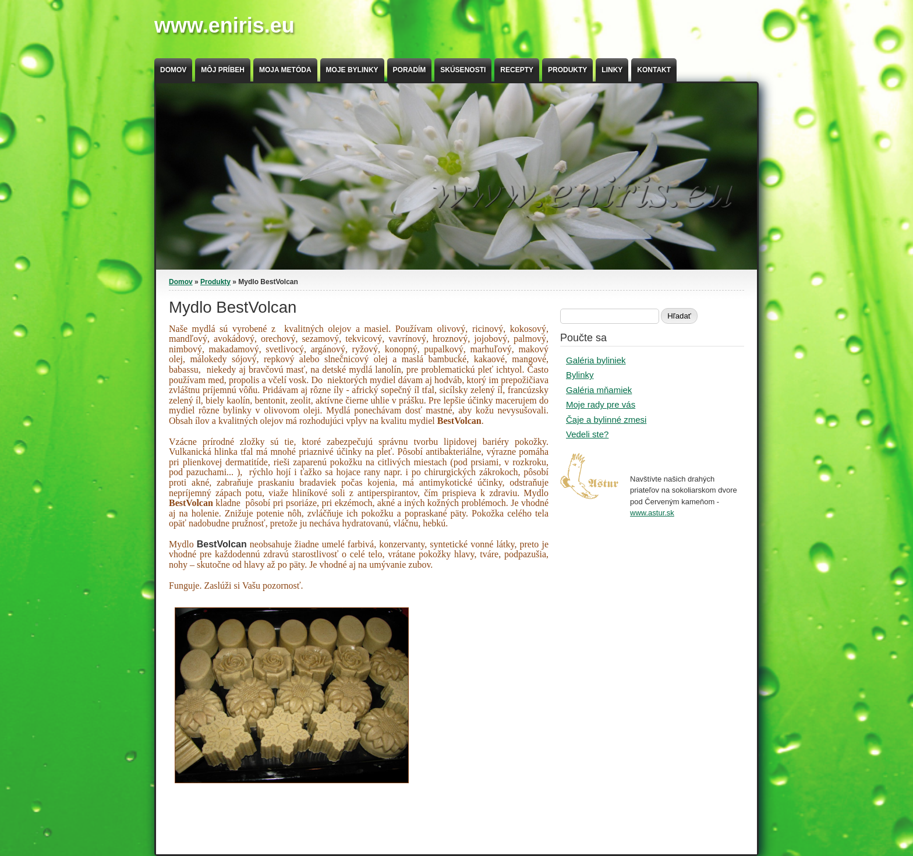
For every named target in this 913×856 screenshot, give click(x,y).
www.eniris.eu (224, 25)
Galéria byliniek (596, 360)
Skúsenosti (463, 70)
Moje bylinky (352, 70)
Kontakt (654, 70)
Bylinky (580, 375)
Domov (173, 70)
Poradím (409, 70)
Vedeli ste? (587, 434)
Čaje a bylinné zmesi (606, 420)
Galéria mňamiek (599, 390)
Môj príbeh (223, 70)
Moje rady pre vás (600, 404)
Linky (611, 70)
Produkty (567, 70)
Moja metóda (285, 70)
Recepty (516, 70)
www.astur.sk (652, 512)
